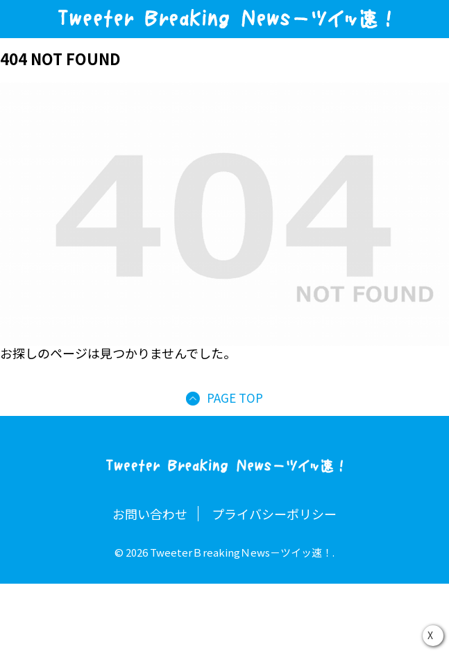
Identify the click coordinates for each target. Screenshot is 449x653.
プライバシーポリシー (274, 513)
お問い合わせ (149, 513)
